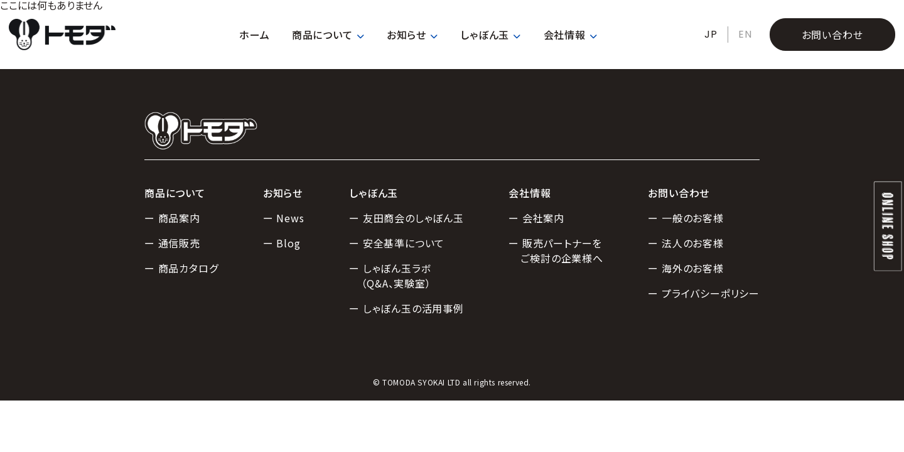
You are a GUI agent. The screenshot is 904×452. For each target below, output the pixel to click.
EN (745, 34)
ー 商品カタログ (181, 268)
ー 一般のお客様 (685, 217)
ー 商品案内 (172, 217)
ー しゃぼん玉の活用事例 (406, 308)
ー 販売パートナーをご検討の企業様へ (555, 250)
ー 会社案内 (536, 217)
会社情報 (571, 35)
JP (711, 34)
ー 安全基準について (396, 242)
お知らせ (412, 35)
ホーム (254, 35)
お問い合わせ (832, 34)
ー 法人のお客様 (685, 242)
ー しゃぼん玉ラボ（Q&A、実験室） (390, 276)
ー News (283, 217)
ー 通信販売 (172, 242)
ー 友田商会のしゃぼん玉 (406, 217)
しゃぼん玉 (490, 35)
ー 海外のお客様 (685, 268)
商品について (328, 35)
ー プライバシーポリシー (704, 293)
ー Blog (282, 242)
